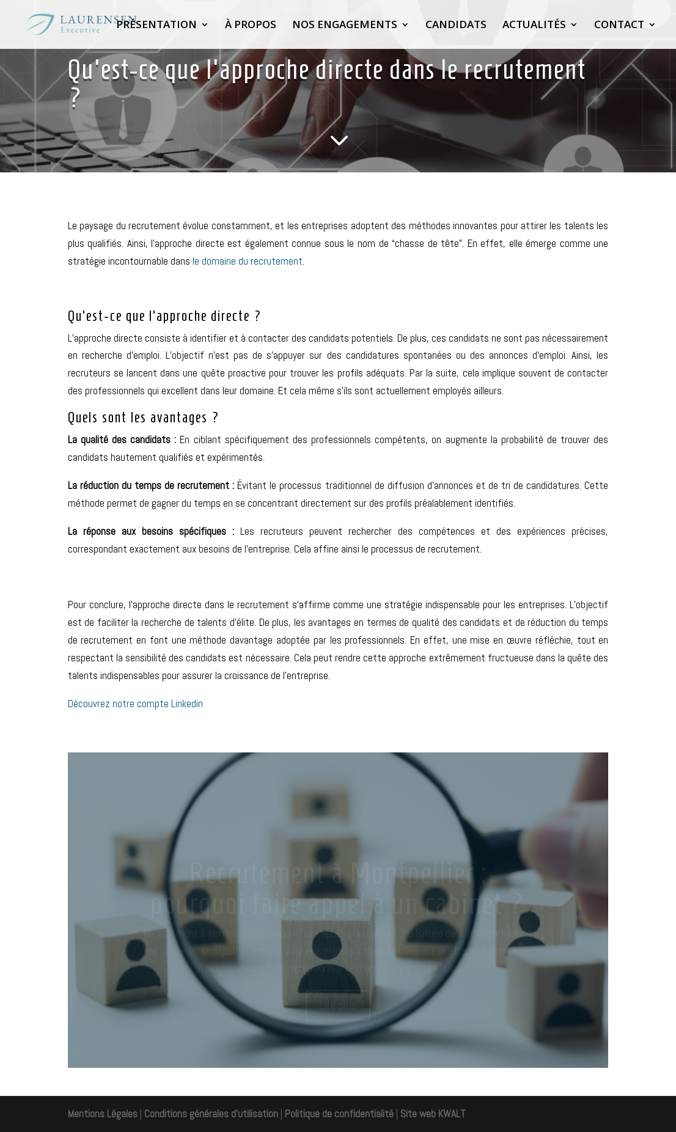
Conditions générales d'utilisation (210, 1113)
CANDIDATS (456, 25)
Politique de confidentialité (339, 1113)
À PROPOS (250, 25)
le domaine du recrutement (248, 261)
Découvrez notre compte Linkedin (136, 703)
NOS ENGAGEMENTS (344, 25)
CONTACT (619, 25)
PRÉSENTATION (156, 25)
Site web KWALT (433, 1113)
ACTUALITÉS (534, 25)
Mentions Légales (103, 1113)
